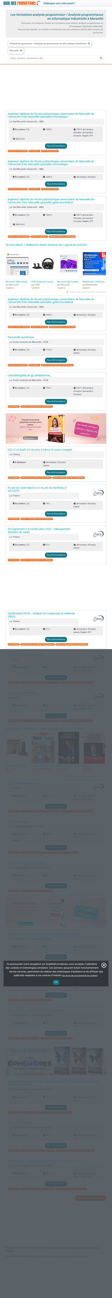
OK (56, 982)
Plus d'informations (56, 146)
